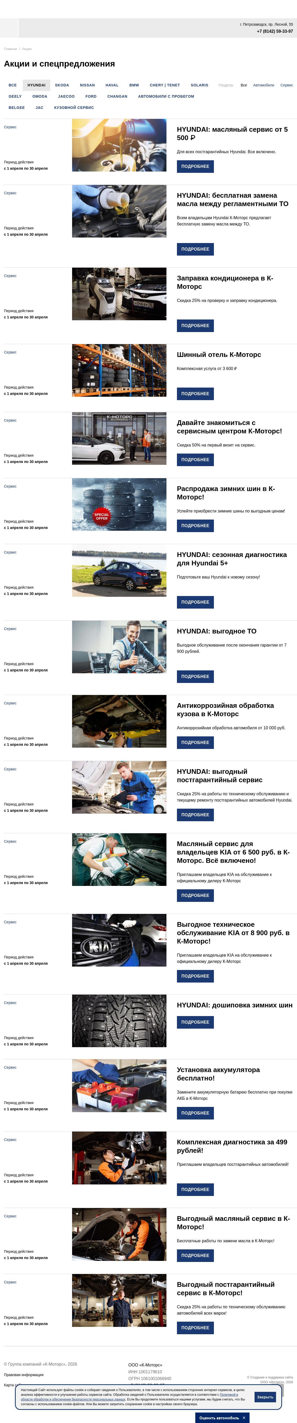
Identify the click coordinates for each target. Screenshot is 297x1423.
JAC (40, 108)
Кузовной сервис (74, 108)
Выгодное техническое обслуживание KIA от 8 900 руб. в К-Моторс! (233, 932)
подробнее (195, 166)
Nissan (87, 85)
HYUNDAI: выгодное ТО (217, 631)
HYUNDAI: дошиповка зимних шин (235, 1005)
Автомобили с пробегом (166, 96)
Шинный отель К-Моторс (219, 354)
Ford (90, 96)
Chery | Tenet (165, 85)
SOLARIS (199, 85)
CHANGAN (117, 96)
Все (13, 85)
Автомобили (263, 85)
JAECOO (66, 96)
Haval (112, 85)
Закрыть (265, 1397)
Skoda (62, 85)
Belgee (17, 108)
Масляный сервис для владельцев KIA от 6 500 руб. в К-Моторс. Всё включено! (233, 852)
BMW (134, 85)
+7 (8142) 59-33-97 (275, 31)
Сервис (286, 85)
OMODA (40, 96)
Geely (15, 96)
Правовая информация (24, 1375)
